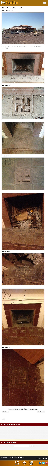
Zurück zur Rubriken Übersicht (16, 409)
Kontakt (45, 458)
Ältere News (5, 411)
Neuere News (41, 411)
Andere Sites (38, 458)
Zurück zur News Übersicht (31, 409)
